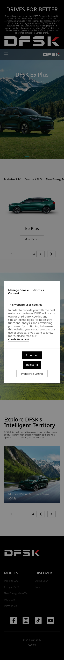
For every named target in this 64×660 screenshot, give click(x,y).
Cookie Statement (18, 339)
